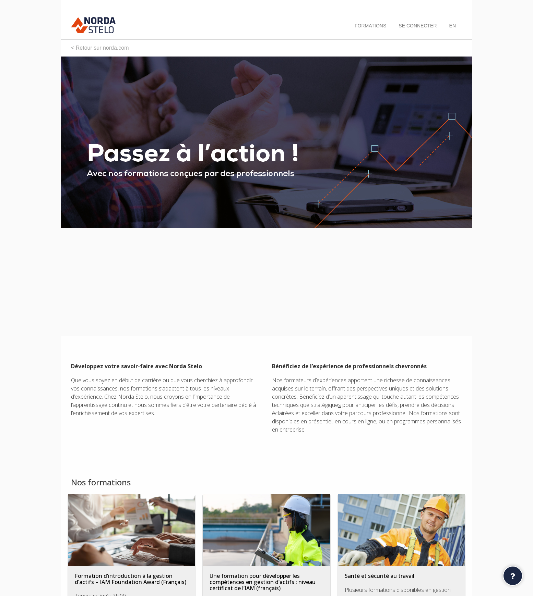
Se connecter (418, 25)
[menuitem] (452, 25)
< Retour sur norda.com (100, 48)
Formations (370, 25)
